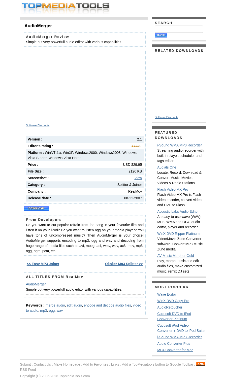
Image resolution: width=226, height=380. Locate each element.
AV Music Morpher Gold (175, 256)
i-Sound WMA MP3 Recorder (179, 145)
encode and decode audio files (107, 305)
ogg (52, 310)
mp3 (43, 310)
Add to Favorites (95, 364)
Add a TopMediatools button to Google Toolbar (157, 364)
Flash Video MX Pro (172, 189)
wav (60, 310)
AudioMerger (36, 284)
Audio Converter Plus (173, 343)
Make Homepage (67, 364)
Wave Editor (166, 294)
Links (115, 364)
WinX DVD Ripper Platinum (178, 234)
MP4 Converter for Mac (175, 350)
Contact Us (42, 364)
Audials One (166, 167)
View (138, 178)
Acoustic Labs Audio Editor (178, 211)
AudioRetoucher (169, 307)
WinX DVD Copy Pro (173, 301)
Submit (25, 364)
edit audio (74, 305)
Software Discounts (38, 125)
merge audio (55, 305)
